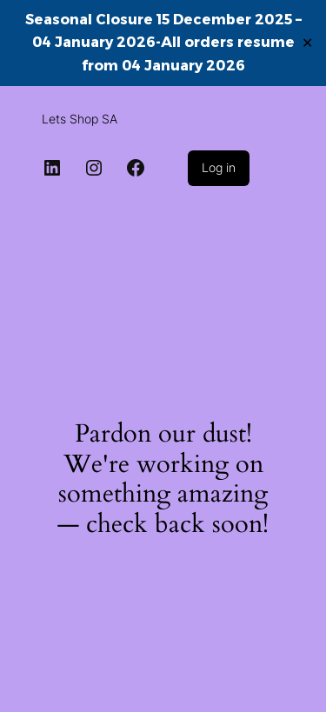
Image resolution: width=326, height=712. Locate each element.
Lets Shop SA (79, 118)
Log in (219, 167)
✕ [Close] (307, 42)
